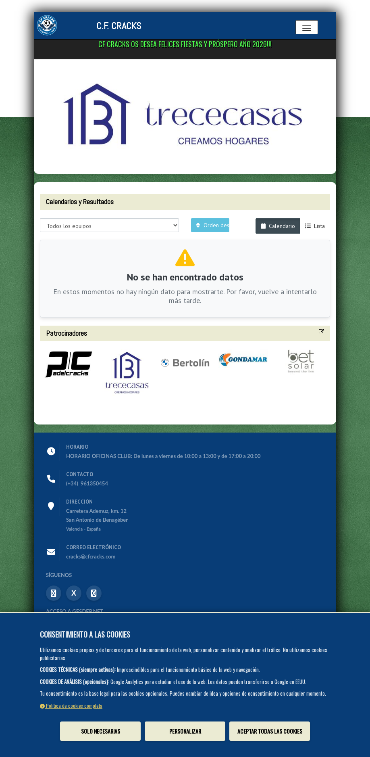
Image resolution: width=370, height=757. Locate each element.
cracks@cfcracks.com (90, 556)
